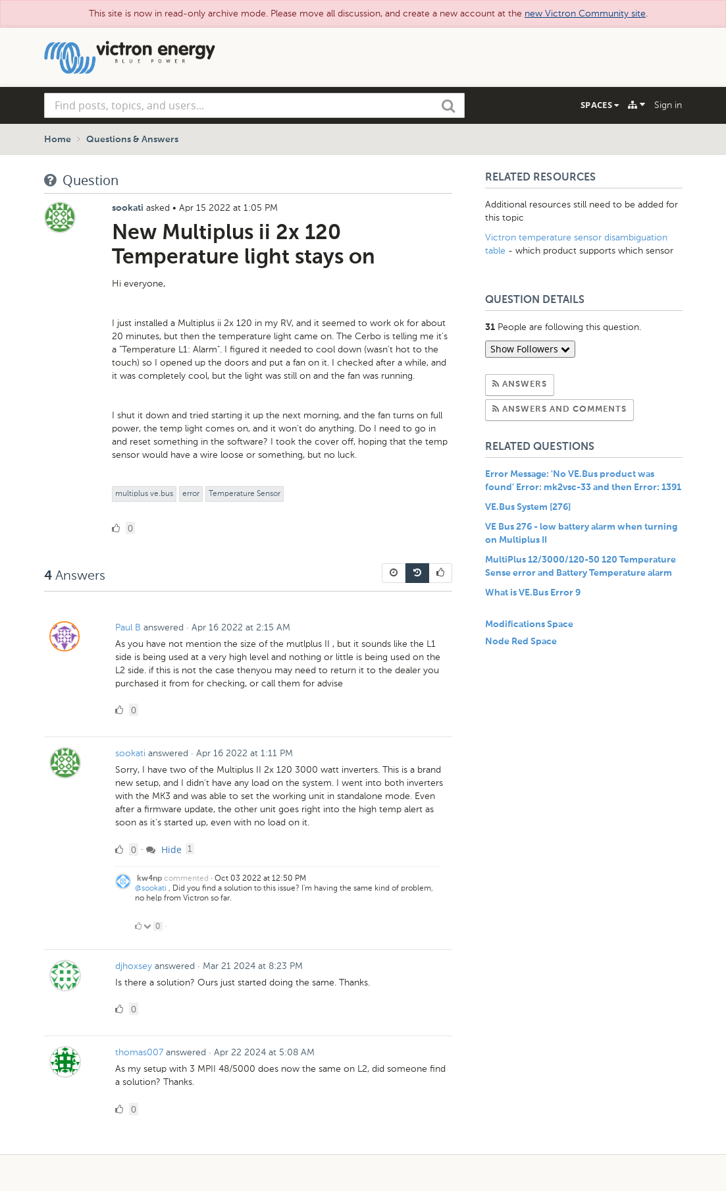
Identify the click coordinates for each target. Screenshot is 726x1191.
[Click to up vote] (138, 926)
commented (186, 878)
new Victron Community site (585, 13)
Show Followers (530, 349)
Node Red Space (521, 641)
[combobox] (254, 105)
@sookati (151, 888)
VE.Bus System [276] (528, 507)
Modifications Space (529, 624)
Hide (164, 849)
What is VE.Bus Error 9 (533, 592)
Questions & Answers (132, 139)
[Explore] (636, 105)
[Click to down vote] (148, 926)
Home (57, 139)
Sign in (668, 105)
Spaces (600, 105)
